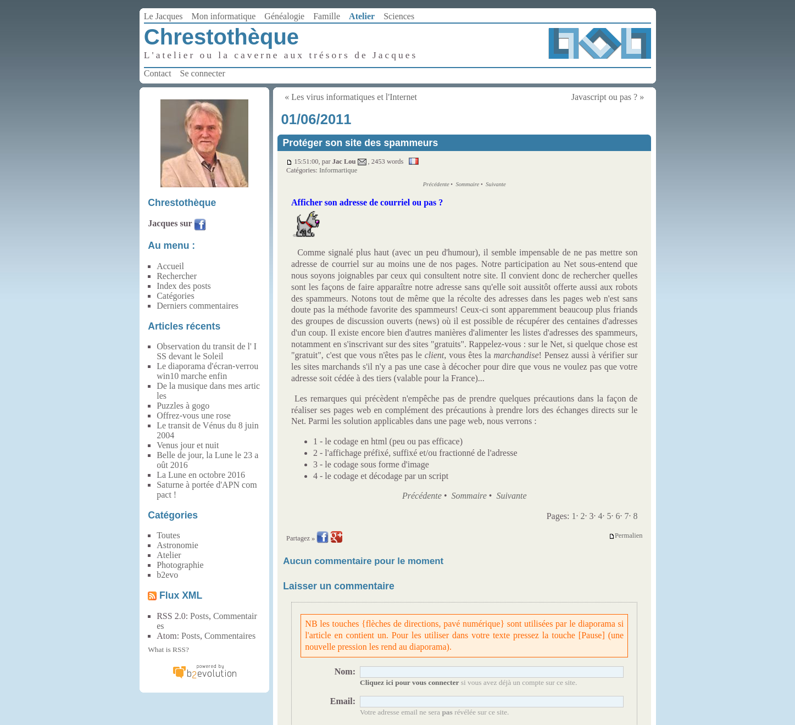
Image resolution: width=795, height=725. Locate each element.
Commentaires (229, 635)
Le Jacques (163, 16)
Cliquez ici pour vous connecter (409, 682)
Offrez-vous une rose (194, 415)
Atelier (362, 16)
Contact (157, 73)
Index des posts (184, 286)
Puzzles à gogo (183, 405)
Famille (326, 16)
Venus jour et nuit (188, 445)
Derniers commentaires (197, 305)
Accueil (170, 266)
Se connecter (202, 73)
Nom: (345, 671)
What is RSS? (168, 649)
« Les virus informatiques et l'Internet (351, 97)
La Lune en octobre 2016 (201, 474)
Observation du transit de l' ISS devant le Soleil (207, 351)
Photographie (180, 565)
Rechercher (177, 276)
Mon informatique (223, 16)
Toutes (168, 535)
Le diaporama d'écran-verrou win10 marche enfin (207, 371)
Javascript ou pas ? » (607, 97)
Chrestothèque (221, 37)
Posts (199, 616)
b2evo (167, 574)
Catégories (175, 295)
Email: (342, 701)
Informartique (338, 170)
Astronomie (177, 545)
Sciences (398, 16)
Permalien (626, 536)
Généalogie (284, 16)
